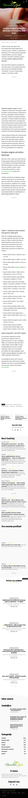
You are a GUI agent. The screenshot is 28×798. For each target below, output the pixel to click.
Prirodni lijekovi (16, 23)
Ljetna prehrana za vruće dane (11, 545)
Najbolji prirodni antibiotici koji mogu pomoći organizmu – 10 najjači (14, 600)
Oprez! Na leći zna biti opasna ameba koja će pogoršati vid (16, 726)
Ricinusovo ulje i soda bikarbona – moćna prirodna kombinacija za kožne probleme (14, 651)
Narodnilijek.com (10, 790)
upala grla (12, 406)
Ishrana (3, 454)
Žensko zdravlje (5, 481)
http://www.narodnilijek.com (18, 427)
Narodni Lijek (9, 35)
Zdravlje (10, 23)
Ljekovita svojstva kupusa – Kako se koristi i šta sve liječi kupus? (6, 418)
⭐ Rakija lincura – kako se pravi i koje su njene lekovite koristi (14, 625)
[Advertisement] (14, 92)
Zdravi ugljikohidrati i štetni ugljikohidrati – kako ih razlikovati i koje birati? (13, 458)
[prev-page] (12, 686)
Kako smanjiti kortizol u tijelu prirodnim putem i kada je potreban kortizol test (12, 514)
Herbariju (6, 367)
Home (2, 42)
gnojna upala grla (17, 404)
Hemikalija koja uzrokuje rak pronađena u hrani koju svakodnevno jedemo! (18, 718)
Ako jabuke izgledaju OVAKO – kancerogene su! (18, 709)
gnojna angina (9, 404)
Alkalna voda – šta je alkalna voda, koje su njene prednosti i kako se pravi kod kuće (13, 501)
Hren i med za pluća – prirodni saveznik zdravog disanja (14, 677)
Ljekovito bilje (5, 442)
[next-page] (15, 686)
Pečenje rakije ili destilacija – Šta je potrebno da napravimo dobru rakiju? (21, 418)
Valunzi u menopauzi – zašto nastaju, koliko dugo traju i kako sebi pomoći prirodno (13, 484)
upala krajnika (19, 406)
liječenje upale (5, 406)
